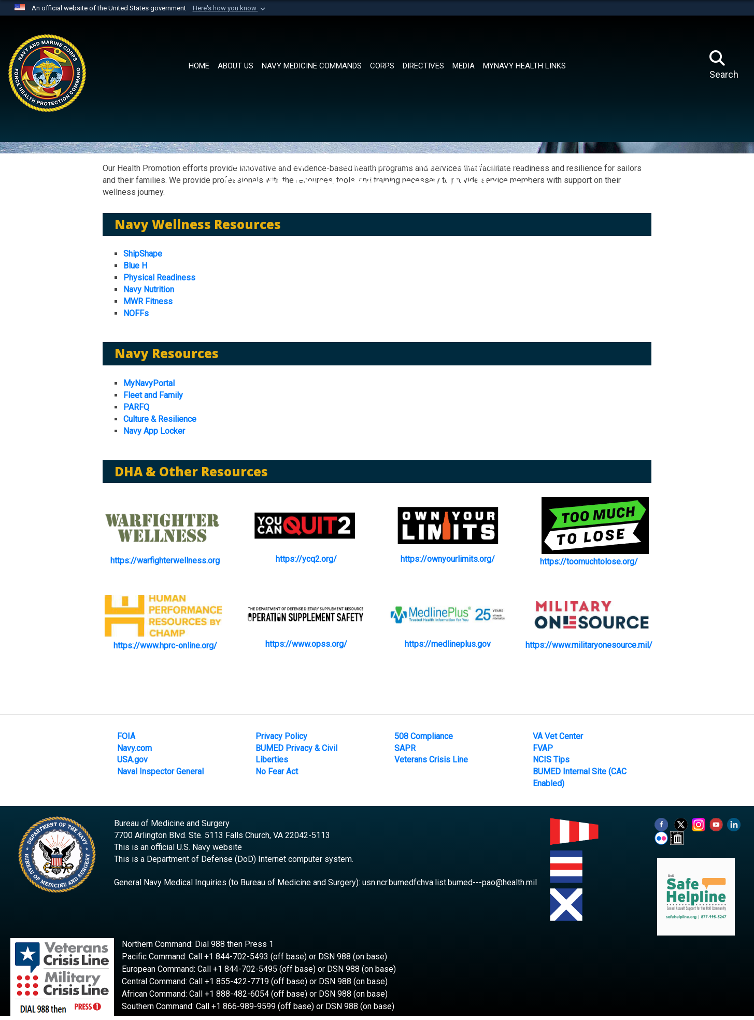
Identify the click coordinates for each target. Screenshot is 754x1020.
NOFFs (136, 313)
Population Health (484, 166)
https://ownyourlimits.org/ (448, 559)
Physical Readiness (159, 277)
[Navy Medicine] (88, 63)
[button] (230, 8)
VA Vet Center (558, 736)
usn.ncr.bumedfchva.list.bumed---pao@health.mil (449, 882)
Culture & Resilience (159, 419)
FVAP (543, 748)
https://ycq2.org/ (306, 559)
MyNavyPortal (149, 383)
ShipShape (142, 254)
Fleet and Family (153, 395)
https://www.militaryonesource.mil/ (588, 645)
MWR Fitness (148, 301)
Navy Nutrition (148, 289)
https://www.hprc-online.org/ (165, 645)
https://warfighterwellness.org (165, 560)
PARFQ (136, 407)
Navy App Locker (154, 431)
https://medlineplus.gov (448, 644)
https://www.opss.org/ (306, 644)
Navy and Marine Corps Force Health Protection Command (337, 166)
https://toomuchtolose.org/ (589, 561)
